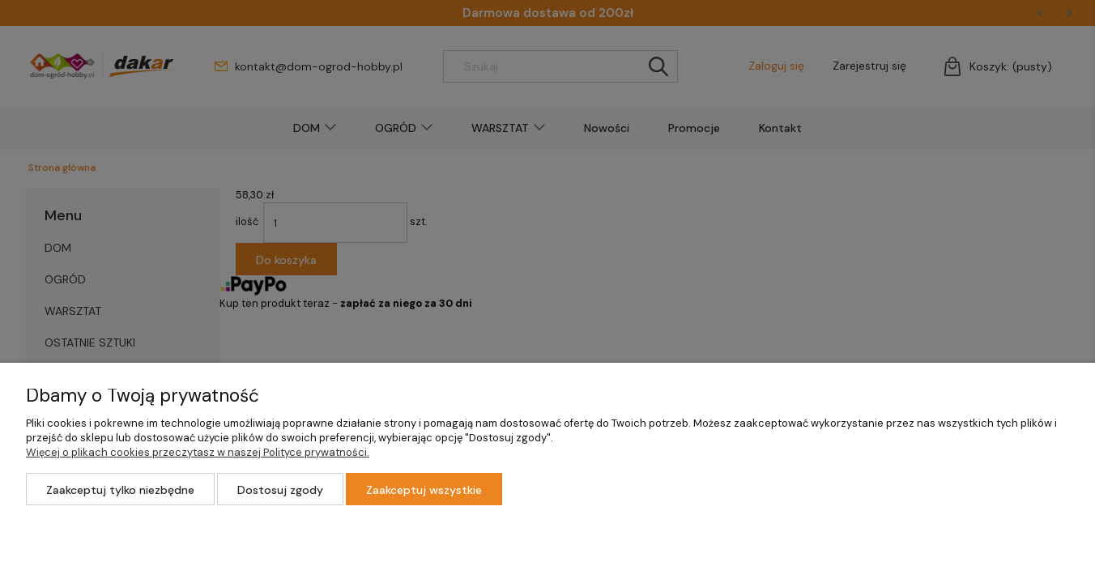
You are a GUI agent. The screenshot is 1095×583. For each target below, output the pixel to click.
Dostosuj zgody (280, 490)
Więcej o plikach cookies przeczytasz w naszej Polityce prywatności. (197, 452)
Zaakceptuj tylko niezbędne (120, 490)
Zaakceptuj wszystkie (424, 490)
